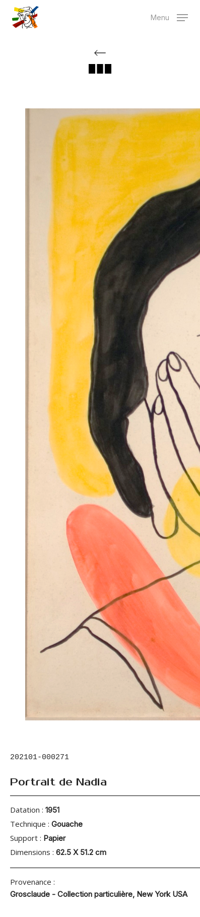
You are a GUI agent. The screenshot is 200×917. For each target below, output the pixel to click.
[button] (169, 16)
